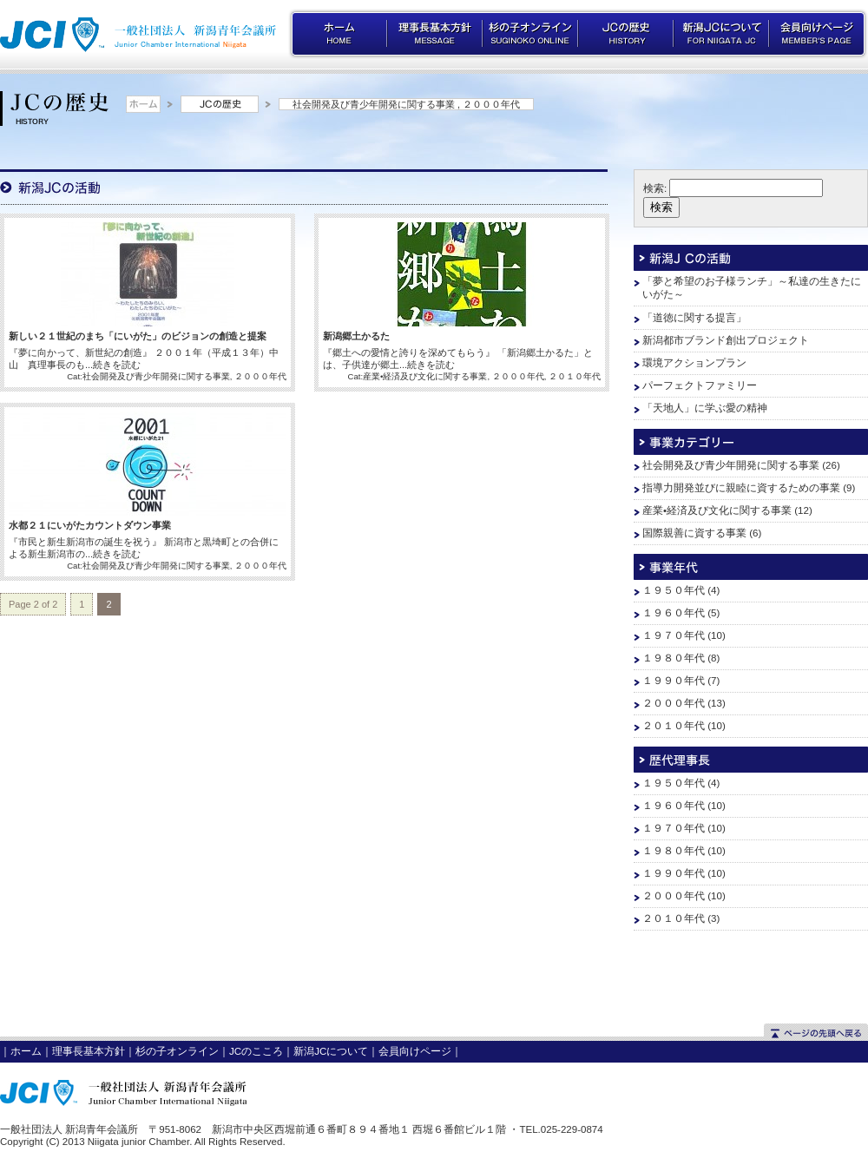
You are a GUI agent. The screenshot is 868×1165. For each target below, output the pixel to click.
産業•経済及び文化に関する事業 (425, 376)
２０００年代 (491, 104)
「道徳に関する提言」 (694, 318)
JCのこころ (256, 1051)
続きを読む (117, 364)
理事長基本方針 (88, 1051)
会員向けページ (414, 1051)
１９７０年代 (673, 635)
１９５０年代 (673, 590)
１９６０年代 (673, 613)
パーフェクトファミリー (699, 385)
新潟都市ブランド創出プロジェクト (725, 340)
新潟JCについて (330, 1051)
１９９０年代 (673, 680)
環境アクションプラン (694, 363)
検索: (655, 188)
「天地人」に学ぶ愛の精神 (704, 408)
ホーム (26, 1051)
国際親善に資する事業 (694, 533)
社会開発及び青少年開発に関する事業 (374, 104)
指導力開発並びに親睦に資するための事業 (741, 488)
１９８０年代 (673, 658)
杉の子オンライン (177, 1051)
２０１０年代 (575, 376)
